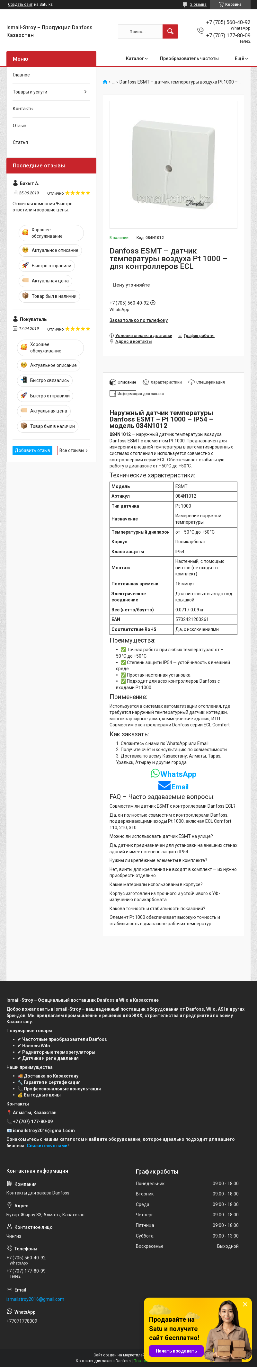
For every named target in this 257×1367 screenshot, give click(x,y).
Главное (21, 74)
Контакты (23, 108)
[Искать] (170, 31)
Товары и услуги (30, 91)
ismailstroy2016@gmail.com (35, 1299)
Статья (20, 142)
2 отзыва (198, 4)
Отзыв (19, 125)
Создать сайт (20, 4)
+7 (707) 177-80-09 (33, 1121)
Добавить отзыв (32, 450)
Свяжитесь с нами (47, 1145)
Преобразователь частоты (189, 58)
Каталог (135, 58)
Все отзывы (71, 450)
